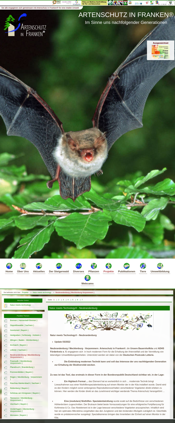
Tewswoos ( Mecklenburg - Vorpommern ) (21, 399)
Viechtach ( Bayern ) (19, 404)
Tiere (143, 267)
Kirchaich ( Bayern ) (18, 345)
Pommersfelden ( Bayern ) (21, 372)
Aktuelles (39, 267)
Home (9, 267)
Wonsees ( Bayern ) (18, 415)
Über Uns (23, 267)
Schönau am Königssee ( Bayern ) (25, 393)
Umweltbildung (160, 267)
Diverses (78, 267)
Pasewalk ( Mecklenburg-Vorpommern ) (21, 362)
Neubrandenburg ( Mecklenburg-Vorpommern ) (75, 292)
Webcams (87, 279)
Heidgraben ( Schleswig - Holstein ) (25, 335)
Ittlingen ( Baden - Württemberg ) (24, 340)
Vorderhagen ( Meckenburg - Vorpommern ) (22, 410)
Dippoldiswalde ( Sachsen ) (22, 325)
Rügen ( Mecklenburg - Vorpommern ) (26, 378)
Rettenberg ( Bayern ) (19, 388)
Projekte (108, 267)
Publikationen (126, 267)
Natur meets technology (42, 292)
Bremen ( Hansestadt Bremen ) (23, 320)
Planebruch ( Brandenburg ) (22, 367)
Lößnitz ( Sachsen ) (18, 350)
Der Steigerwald (59, 267)
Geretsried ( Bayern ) (19, 330)
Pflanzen (93, 267)
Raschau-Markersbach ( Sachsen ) (25, 383)
